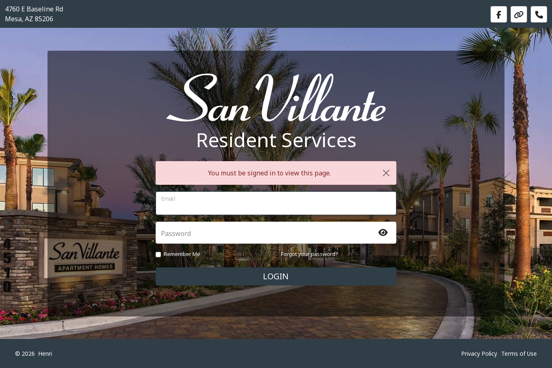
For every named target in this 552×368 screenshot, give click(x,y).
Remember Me (182, 254)
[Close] (386, 173)
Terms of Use (519, 353)
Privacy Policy (479, 353)
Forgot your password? (309, 254)
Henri (45, 353)
